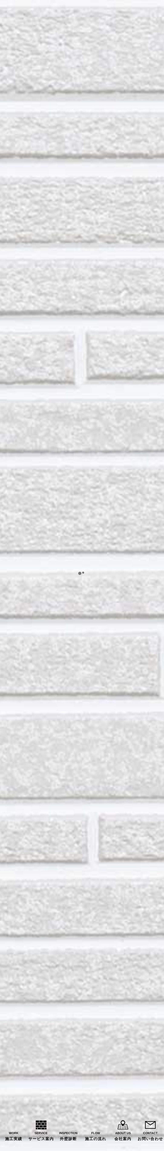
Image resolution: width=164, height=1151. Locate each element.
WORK (13, 1136)
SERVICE (41, 1136)
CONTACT (150, 1136)
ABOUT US (122, 1136)
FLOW (95, 1136)
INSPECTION (68, 1136)
